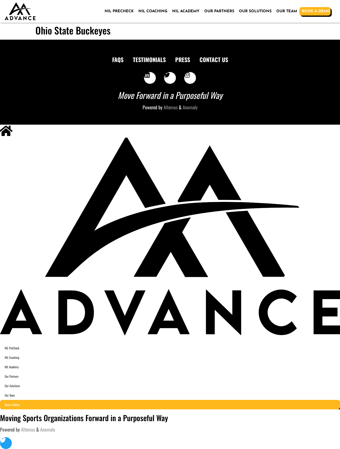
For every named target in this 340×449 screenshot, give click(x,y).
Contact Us (214, 59)
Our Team (286, 11)
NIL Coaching (152, 11)
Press (182, 59)
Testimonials (149, 59)
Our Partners (219, 11)
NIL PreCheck (119, 11)
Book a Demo (316, 11)
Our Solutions (255, 11)
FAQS (117, 59)
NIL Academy (186, 11)
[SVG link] (20, 11)
